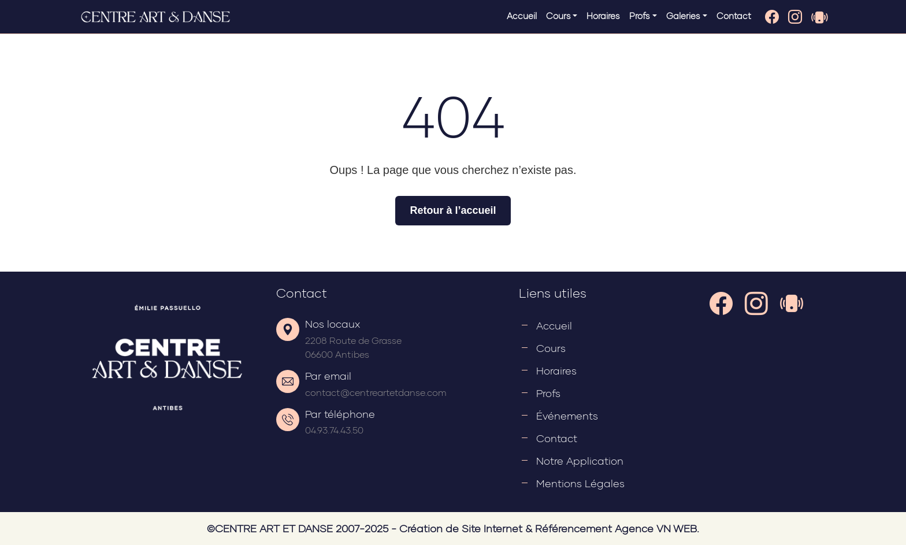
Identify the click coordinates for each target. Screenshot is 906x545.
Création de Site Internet (460, 528)
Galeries (683, 15)
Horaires (603, 15)
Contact (733, 15)
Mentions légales (580, 483)
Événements (567, 415)
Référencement (573, 528)
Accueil (522, 15)
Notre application (579, 460)
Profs (639, 15)
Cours (558, 15)
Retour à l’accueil (453, 210)
